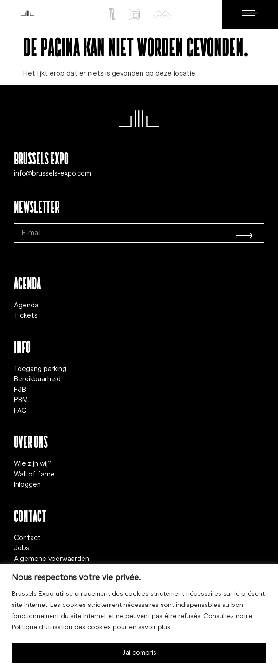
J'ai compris (139, 653)
